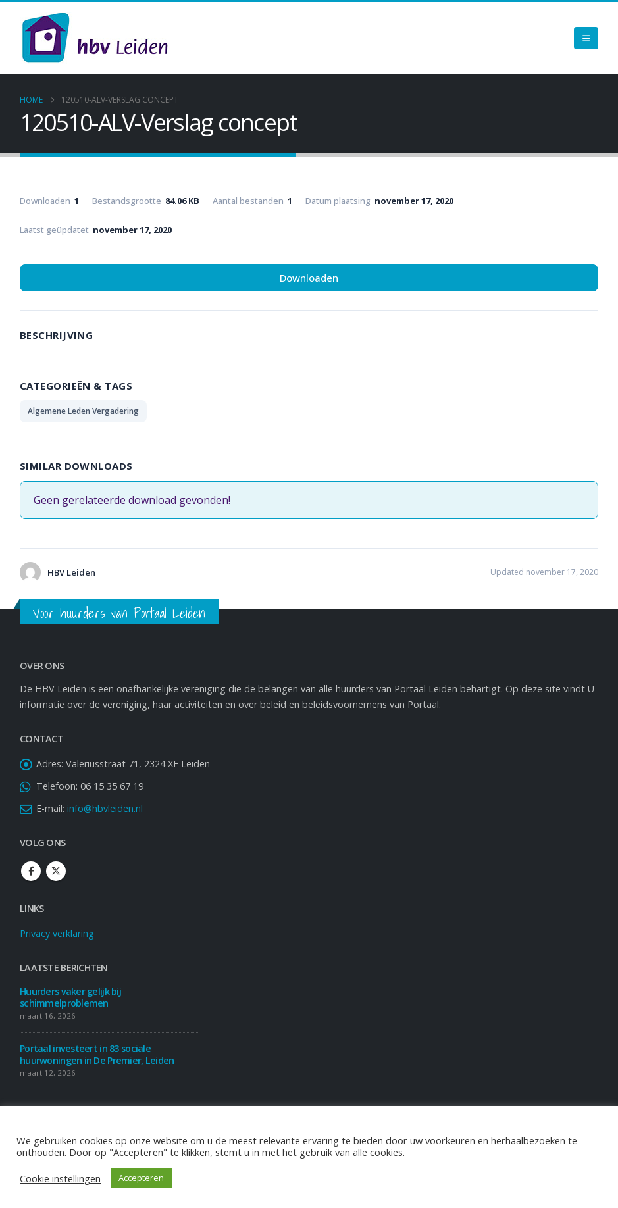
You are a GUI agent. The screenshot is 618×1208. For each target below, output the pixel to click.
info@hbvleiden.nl (105, 808)
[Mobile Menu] (586, 38)
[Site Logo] (95, 38)
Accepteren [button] (141, 1178)
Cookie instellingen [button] (60, 1178)
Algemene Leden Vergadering (83, 410)
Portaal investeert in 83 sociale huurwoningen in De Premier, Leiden (98, 1054)
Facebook (31, 871)
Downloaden (309, 277)
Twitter (56, 871)
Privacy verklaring (57, 933)
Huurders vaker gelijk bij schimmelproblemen (70, 997)
